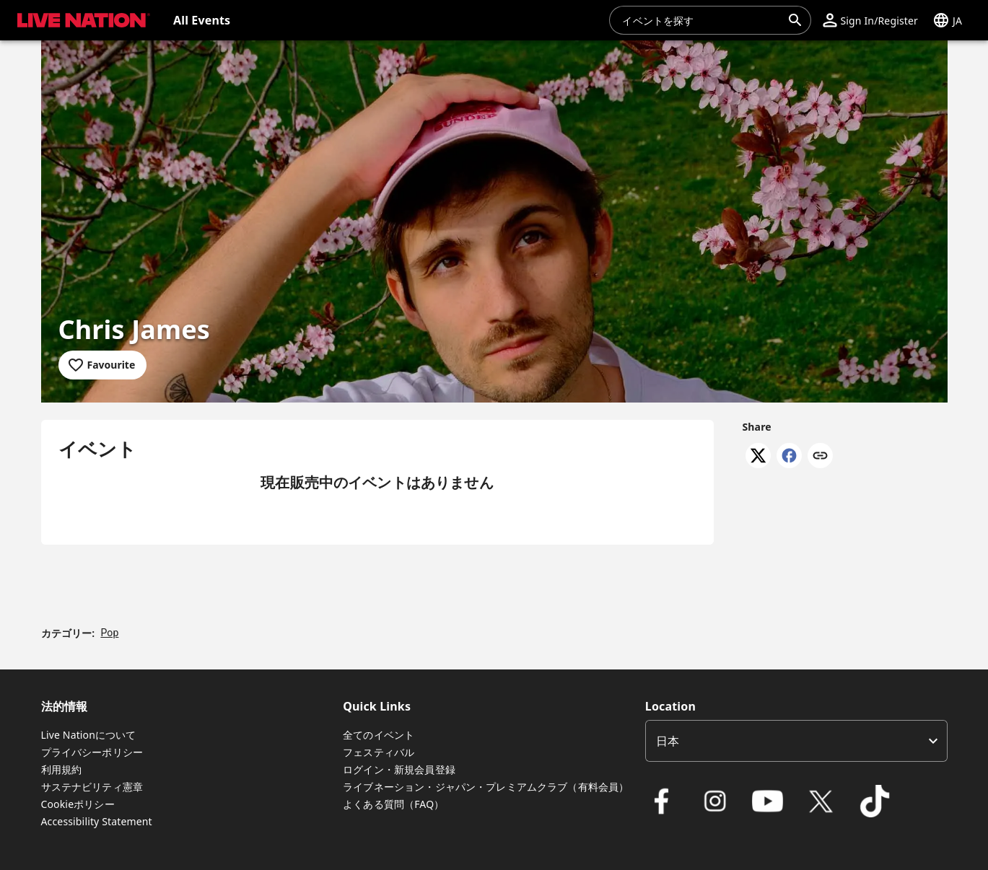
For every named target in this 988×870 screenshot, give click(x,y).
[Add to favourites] (102, 365)
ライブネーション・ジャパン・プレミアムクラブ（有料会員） (486, 787)
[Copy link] (820, 456)
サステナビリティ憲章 (92, 787)
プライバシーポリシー (92, 752)
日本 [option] (667, 741)
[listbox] (796, 741)
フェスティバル (378, 752)
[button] (870, 20)
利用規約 (61, 769)
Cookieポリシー (78, 804)
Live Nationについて (88, 735)
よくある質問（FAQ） (393, 804)
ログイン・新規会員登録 (399, 769)
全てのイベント (378, 735)
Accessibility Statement (96, 821)
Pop (109, 632)
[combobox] (701, 20)
